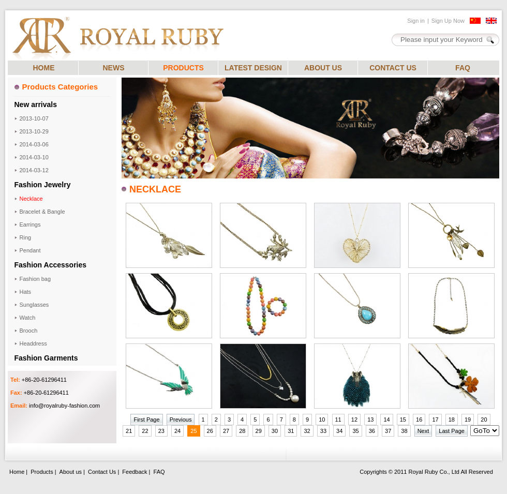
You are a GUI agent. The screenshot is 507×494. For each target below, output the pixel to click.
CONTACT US (392, 68)
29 (259, 431)
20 (484, 419)
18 (452, 419)
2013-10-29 (34, 131)
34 (339, 431)
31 (291, 431)
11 (338, 419)
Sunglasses (34, 305)
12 (354, 419)
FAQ (462, 68)
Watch (28, 318)
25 (193, 431)
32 (307, 431)
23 (161, 431)
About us (70, 472)
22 (145, 431)
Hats (26, 292)
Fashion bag (35, 279)
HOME (44, 68)
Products (42, 472)
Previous (181, 419)
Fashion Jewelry (42, 185)
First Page (146, 419)
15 (403, 419)
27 (226, 431)
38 (404, 431)
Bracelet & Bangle (42, 211)
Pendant (30, 250)
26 (210, 431)
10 (322, 419)
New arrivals (35, 104)
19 (468, 419)
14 (386, 419)
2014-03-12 (34, 170)
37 (388, 431)
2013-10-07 (34, 118)
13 (370, 419)
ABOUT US (323, 68)
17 (435, 419)
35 (355, 431)
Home (16, 472)
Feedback (134, 472)
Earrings (30, 224)
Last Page (452, 431)
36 (372, 431)
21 (129, 431)
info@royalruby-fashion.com (64, 405)
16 (419, 419)
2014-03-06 (34, 144)
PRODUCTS (183, 68)
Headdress (33, 343)
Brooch (29, 330)
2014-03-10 (34, 157)
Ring (26, 237)
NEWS (114, 68)
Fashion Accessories (50, 265)
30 (275, 431)
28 (242, 431)
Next (423, 431)
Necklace (31, 199)
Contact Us (102, 472)
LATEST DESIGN (253, 68)
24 (177, 431)
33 (323, 431)
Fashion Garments (46, 358)
